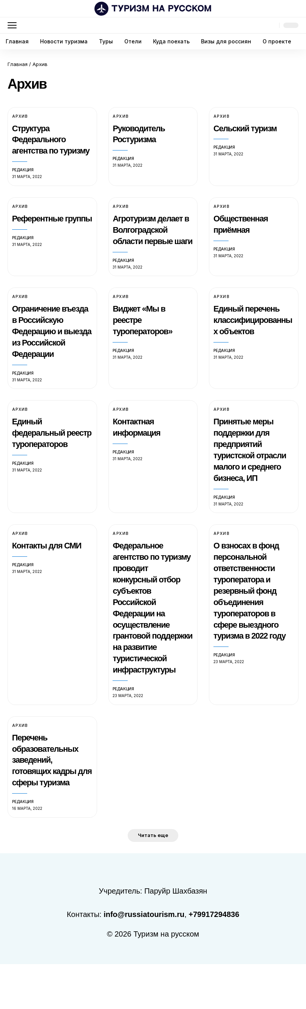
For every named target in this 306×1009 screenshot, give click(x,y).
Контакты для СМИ (48, 579)
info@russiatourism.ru (144, 959)
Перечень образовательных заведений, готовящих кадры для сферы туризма (50, 804)
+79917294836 (214, 959)
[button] (14, 25)
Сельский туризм (246, 128)
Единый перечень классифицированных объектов (251, 342)
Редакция (23, 181)
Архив (20, 116)
